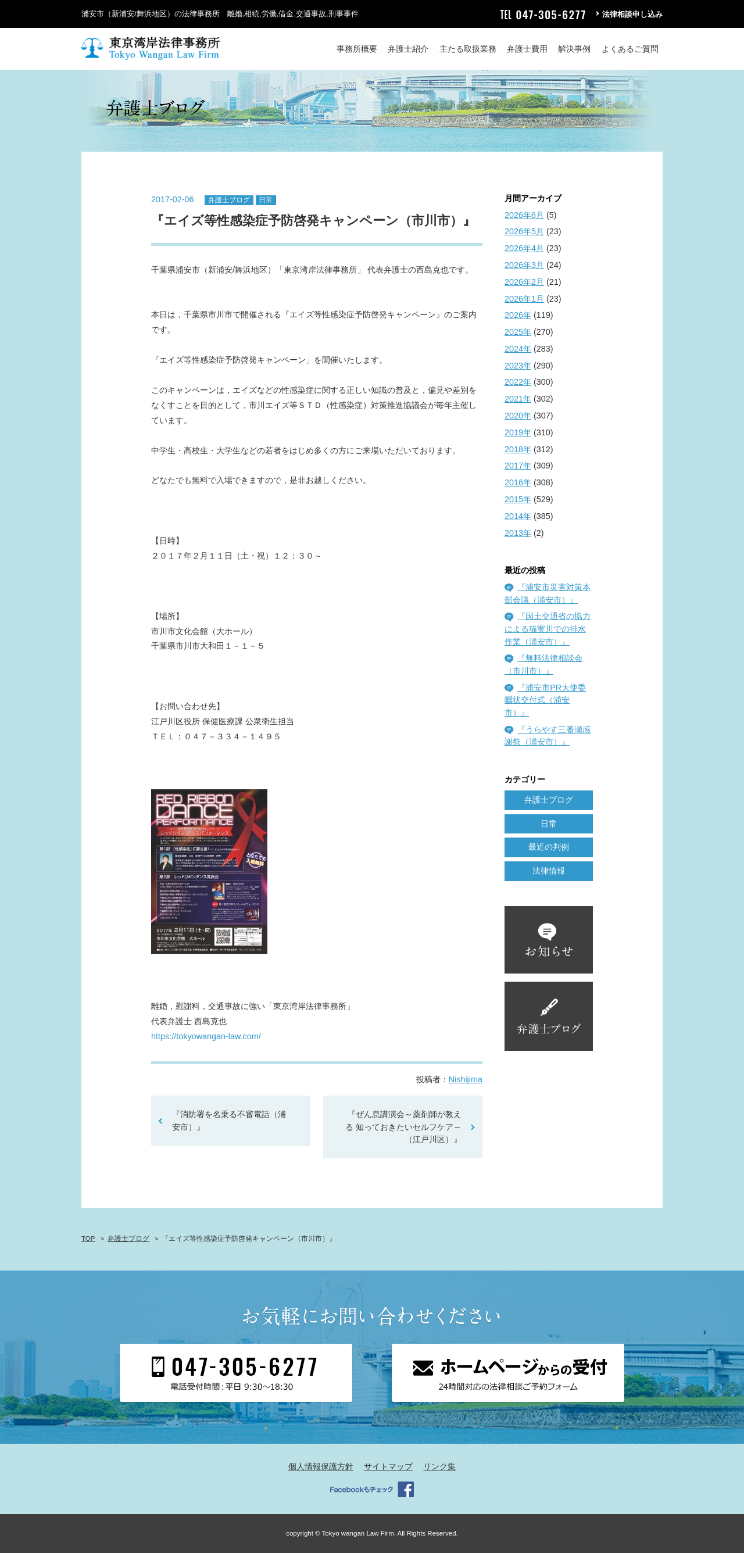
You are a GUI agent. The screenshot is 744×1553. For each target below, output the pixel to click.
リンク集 (439, 1466)
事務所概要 (357, 48)
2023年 (518, 365)
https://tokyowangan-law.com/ (206, 1036)
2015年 (518, 499)
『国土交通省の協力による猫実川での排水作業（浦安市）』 (548, 628)
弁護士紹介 (408, 48)
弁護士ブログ (229, 199)
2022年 (518, 382)
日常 (266, 199)
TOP (88, 1238)
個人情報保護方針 (320, 1466)
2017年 (518, 465)
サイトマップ (388, 1466)
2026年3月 (524, 265)
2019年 (518, 432)
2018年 (518, 449)
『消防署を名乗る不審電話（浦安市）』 (229, 1121)
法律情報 (548, 870)
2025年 (518, 332)
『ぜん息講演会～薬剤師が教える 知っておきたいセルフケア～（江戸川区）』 (403, 1127)
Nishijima (465, 1079)
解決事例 (574, 48)
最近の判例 (548, 846)
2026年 (518, 315)
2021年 (518, 398)
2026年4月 (524, 248)
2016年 (518, 482)
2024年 (518, 348)
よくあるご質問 (630, 48)
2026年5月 (524, 231)
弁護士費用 (527, 48)
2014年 (518, 516)
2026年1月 (524, 298)
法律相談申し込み (632, 14)
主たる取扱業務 (467, 48)
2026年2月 (524, 282)
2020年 (518, 415)
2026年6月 (524, 215)
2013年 (518, 533)
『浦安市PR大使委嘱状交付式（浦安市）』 (545, 700)
